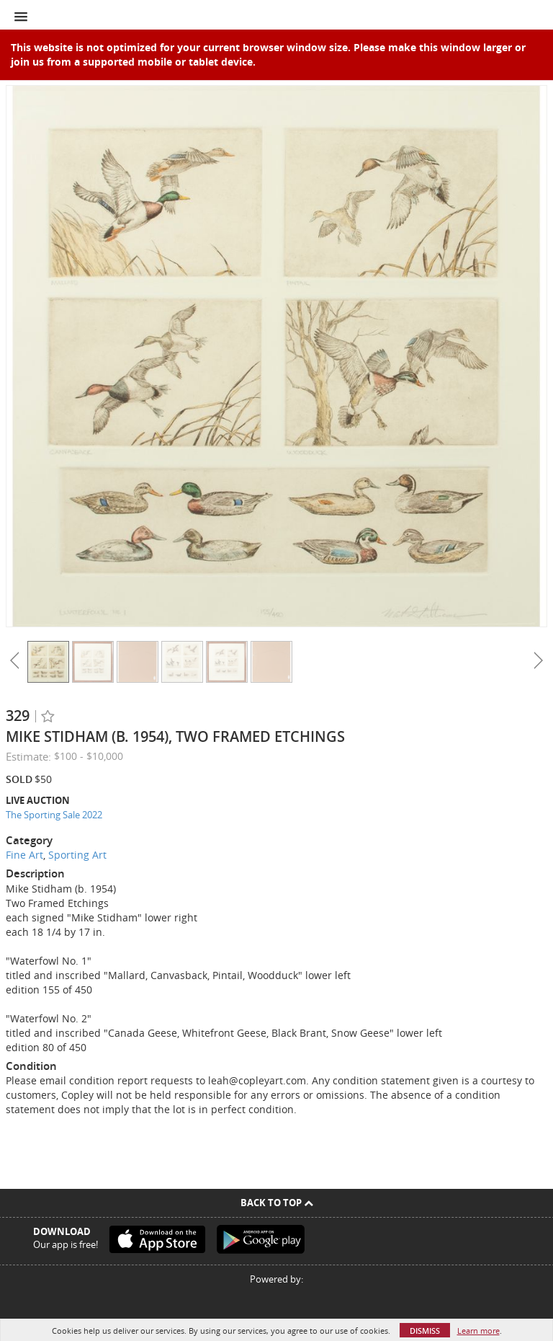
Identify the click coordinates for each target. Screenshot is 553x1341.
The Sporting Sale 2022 (54, 814)
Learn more (478, 1330)
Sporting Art (77, 855)
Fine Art (24, 855)
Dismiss (425, 1330)
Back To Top (276, 1202)
